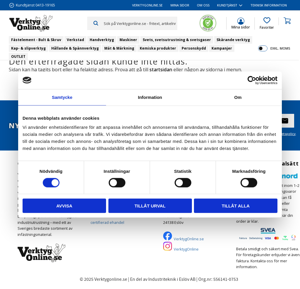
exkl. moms (280, 48)
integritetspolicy (283, 133)
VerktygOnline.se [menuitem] (147, 5)
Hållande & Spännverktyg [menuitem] (75, 48)
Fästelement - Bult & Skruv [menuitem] (36, 39)
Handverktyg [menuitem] (102, 39)
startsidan (160, 69)
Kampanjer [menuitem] (222, 48)
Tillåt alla (236, 205)
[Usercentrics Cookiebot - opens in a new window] (251, 80)
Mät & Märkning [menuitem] (119, 48)
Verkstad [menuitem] (75, 39)
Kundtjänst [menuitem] (227, 5)
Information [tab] (150, 96)
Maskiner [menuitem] (128, 39)
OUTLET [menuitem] (18, 56)
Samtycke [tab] (62, 96)
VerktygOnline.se (189, 238)
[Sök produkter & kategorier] (140, 23)
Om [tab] (237, 96)
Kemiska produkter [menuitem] (158, 48)
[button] (267, 23)
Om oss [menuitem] (203, 5)
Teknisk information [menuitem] (268, 5)
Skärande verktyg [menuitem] (233, 39)
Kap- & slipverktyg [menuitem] (28, 48)
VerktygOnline (186, 249)
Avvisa (64, 205)
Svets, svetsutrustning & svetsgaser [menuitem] (177, 39)
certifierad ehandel (107, 222)
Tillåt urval (150, 205)
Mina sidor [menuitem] (180, 5)
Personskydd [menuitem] (194, 48)
